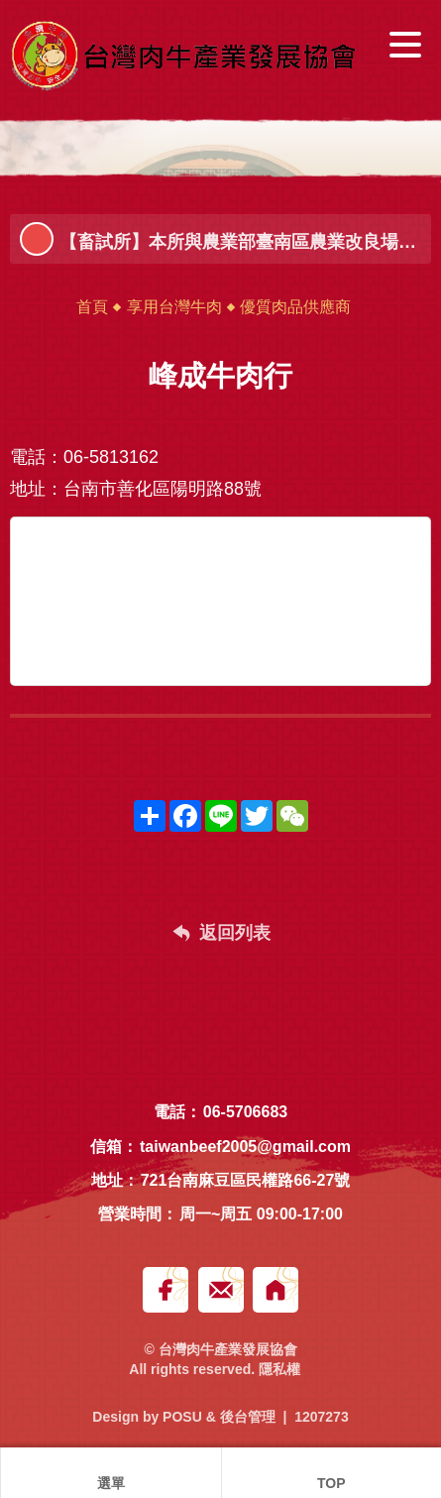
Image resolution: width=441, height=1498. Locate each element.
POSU (182, 1417)
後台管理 (248, 1417)
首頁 (92, 306)
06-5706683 (245, 1111)
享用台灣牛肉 (174, 306)
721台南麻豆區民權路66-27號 (246, 1180)
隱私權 (279, 1369)
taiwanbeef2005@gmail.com (245, 1146)
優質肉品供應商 (295, 306)
